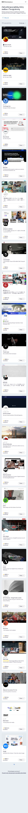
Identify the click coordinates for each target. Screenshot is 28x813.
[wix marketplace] (7, 2)
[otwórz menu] (25, 2)
